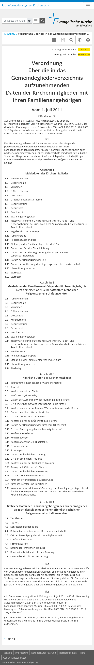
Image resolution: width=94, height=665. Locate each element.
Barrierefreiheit (68, 652)
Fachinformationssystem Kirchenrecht (25, 5)
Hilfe (82, 652)
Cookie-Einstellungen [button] (15, 657)
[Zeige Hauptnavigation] (87, 5)
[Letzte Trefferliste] (36, 21)
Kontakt (7, 652)
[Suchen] (42, 21)
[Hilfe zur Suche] (29, 21)
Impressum (21, 652)
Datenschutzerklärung (43, 652)
